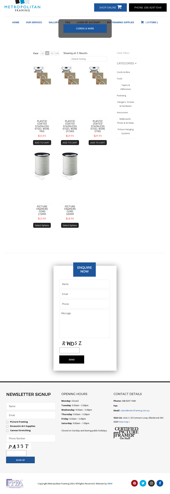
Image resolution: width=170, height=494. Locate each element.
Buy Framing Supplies (120, 22)
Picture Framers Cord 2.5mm (42, 210)
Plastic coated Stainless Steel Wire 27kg (97, 126)
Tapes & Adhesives (125, 87)
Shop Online (107, 7)
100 (57, 53)
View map (124, 421)
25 (47, 53)
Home (15, 22)
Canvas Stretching (20, 430)
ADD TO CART (42, 142)
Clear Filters (123, 53)
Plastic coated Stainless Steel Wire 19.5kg (70, 126)
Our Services (34, 22)
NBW (109, 483)
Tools (119, 78)
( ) (149, 22)
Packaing (121, 95)
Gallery (54, 22)
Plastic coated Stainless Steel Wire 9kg (42, 126)
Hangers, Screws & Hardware (125, 103)
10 (42, 53)
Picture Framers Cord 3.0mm (70, 210)
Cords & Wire (123, 72)
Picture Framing (19, 421)
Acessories (122, 112)
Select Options (42, 225)
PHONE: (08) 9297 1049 (147, 7)
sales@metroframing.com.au (135, 410)
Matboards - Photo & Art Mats (125, 120)
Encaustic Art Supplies (22, 426)
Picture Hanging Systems (125, 131)
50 (52, 53)
